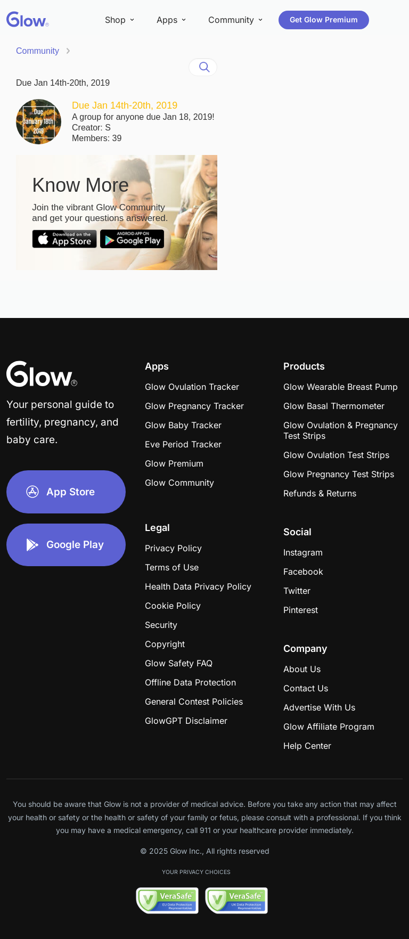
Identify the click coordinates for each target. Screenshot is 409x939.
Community (37, 50)
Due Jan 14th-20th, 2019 (63, 82)
